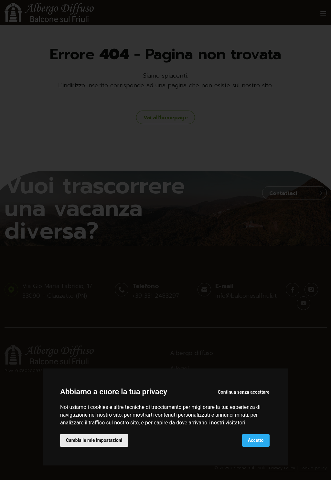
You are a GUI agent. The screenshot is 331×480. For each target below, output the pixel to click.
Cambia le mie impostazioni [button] (94, 440)
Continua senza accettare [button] (244, 392)
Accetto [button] (256, 440)
